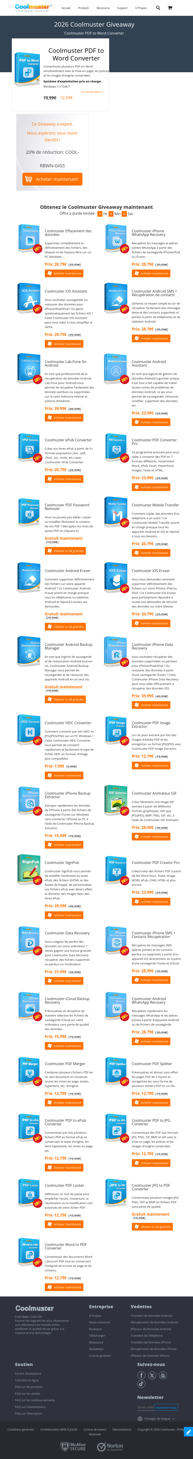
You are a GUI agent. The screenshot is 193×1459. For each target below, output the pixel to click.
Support (122, 8)
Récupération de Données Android (154, 1322)
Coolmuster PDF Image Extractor (151, 724)
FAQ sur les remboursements (35, 1400)
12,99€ (66, 97)
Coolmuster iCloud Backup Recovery (67, 1000)
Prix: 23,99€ (143, 413)
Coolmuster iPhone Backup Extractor (68, 795)
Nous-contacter (99, 1322)
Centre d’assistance (28, 1373)
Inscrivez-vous (166, 1407)
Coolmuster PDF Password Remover (67, 507)
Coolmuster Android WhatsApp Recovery (149, 1000)
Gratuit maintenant (64, 538)
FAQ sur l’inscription (28, 1413)
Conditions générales (20, 1429)
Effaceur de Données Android (151, 1329)
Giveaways (96, 1349)
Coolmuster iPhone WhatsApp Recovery (148, 232)
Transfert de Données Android (151, 1316)
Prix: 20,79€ (56, 264)
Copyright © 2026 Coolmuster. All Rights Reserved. (138, 1432)
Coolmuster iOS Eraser (151, 570)
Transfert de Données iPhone (151, 1342)
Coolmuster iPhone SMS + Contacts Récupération (153, 935)
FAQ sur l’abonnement (30, 1407)
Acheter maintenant (57, 179)
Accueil (66, 8)
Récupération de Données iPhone (154, 1349)
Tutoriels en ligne (27, 1380)
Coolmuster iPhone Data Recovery (152, 646)
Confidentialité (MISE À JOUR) (59, 1429)
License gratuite (100, 1356)
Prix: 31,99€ (56, 971)
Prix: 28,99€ (143, 827)
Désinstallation (122, 1429)
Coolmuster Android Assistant (149, 363)
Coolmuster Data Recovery (67, 933)
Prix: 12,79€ (143, 756)
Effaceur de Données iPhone (150, 1356)
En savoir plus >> (92, 91)
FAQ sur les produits (29, 1387)
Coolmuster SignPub (62, 862)
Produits (83, 8)
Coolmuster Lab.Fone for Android (66, 363)
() (74, 264)
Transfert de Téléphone (147, 1335)
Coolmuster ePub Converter (68, 439)
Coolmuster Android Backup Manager (68, 646)
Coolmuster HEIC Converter (68, 722)
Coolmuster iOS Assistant (66, 291)
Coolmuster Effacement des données (68, 232)
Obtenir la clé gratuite (69, 551)
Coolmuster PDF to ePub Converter (65, 1122)
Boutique (95, 1329)
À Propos (141, 8)
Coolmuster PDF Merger (65, 1063)
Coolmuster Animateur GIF (154, 793)
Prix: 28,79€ (143, 264)
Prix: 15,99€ (56, 835)
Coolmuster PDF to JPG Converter (151, 1122)
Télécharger (97, 1335)
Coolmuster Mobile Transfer (155, 505)
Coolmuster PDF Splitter (152, 1063)
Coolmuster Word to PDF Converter (66, 1246)
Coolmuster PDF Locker (64, 1185)
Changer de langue (157, 1419)
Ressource (103, 8)
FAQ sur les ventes (27, 1394)
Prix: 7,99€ (54, 766)
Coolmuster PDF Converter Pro (154, 441)
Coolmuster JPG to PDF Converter (151, 1187)
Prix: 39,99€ (56, 408)
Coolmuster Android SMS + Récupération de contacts (154, 293)
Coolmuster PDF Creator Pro (156, 862)
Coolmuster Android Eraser (68, 570)
